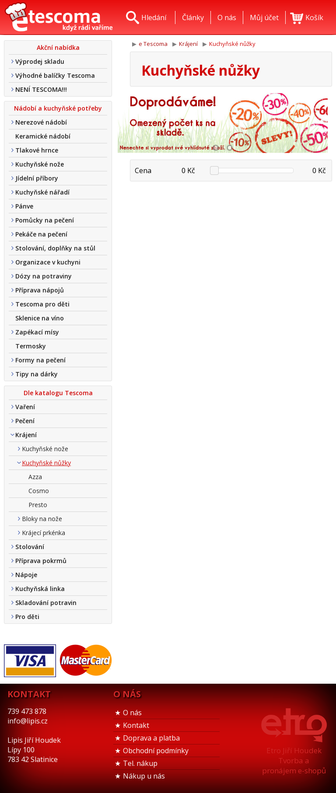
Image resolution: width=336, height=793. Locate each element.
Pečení (25, 421)
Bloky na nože (42, 519)
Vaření (25, 407)
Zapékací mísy (37, 332)
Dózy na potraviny (43, 276)
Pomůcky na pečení (44, 220)
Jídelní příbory (36, 178)
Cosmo (38, 491)
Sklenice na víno (39, 318)
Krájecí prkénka (43, 533)
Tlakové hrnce (36, 150)
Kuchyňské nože (39, 164)
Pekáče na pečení (41, 234)
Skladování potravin (46, 602)
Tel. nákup (140, 763)
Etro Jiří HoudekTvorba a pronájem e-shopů (294, 760)
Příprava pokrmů (40, 560)
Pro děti (27, 616)
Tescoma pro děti (42, 304)
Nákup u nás (144, 776)
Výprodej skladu (39, 61)
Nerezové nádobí (41, 122)
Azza (35, 477)
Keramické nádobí (42, 136)
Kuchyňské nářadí (42, 192)
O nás (132, 712)
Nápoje (26, 574)
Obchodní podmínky (156, 750)
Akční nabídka (58, 47)
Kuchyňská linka (40, 588)
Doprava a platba (151, 738)
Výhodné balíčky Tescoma (55, 75)
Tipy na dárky (36, 374)
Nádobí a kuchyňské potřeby (58, 108)
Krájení (26, 435)
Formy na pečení (40, 360)
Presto (37, 505)
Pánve (24, 206)
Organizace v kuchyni (47, 262)
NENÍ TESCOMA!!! (41, 89)
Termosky (30, 346)
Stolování (29, 547)
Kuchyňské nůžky (46, 463)
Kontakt (136, 725)
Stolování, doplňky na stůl (55, 248)
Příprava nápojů (39, 290)
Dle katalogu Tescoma (58, 393)
